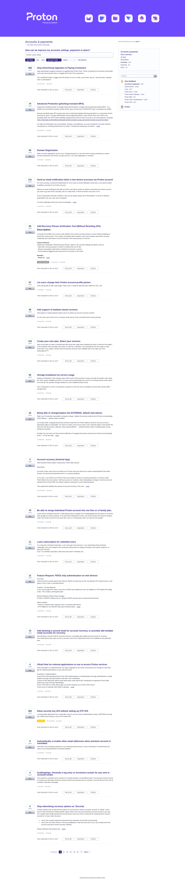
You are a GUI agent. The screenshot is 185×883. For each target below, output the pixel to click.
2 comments (40, 206)
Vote (30, 74)
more (98, 126)
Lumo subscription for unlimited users (56, 542)
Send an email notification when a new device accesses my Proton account (75, 179)
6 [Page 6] (77, 852)
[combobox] (138, 76)
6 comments (40, 130)
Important (81, 90)
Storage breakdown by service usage (55, 375)
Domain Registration (47, 150)
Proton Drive (129, 92)
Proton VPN (129, 102)
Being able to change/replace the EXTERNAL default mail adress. (70, 413)
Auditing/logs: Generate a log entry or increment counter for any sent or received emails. (73, 773)
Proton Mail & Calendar (132, 94)
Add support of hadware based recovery (57, 309)
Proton (127, 107)
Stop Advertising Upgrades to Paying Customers (61, 68)
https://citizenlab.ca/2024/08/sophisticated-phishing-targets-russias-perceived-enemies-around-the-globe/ (72, 120)
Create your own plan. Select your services (58, 341)
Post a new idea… (127, 54)
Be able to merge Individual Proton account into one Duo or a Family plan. (74, 510)
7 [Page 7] (81, 852)
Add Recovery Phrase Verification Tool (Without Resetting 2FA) (69, 226)
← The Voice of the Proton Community (37, 45)
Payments (124, 65)
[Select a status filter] (69, 60)
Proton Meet (129, 97)
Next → (87, 852)
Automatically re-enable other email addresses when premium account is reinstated (74, 742)
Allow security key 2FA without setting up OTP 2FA (62, 711)
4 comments (40, 289)
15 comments (41, 84)
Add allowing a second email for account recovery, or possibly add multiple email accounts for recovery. (75, 632)
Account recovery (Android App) (53, 459)
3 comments (40, 393)
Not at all (69, 90)
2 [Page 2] (63, 852)
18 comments (41, 490)
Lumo (127, 89)
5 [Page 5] (74, 852)
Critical (94, 90)
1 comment (40, 159)
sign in (138, 41)
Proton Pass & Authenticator (134, 99)
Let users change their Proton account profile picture (64, 282)
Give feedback (130, 81)
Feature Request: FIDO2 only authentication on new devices (67, 575)
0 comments (40, 321)
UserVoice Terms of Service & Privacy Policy (92, 877)
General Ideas (129, 86)
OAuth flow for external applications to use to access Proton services (72, 664)
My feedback (82, 60)
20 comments (51, 721)
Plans (122, 67)
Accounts (49, 84)
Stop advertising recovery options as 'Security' (60, 806)
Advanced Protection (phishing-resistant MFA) (60, 104)
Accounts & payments (132, 84)
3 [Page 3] (67, 852)
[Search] (155, 75)
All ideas (123, 57)
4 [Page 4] (70, 852)
